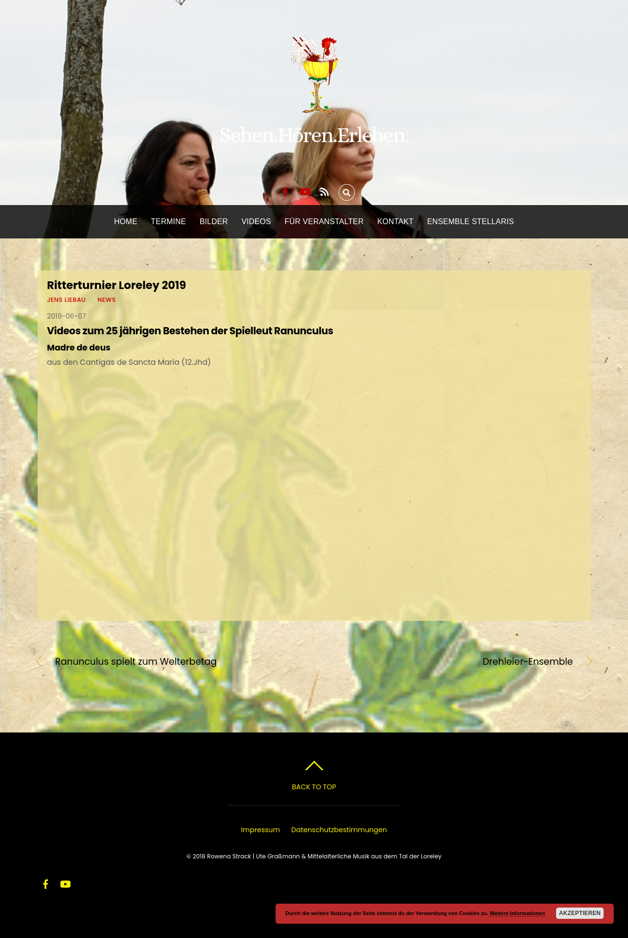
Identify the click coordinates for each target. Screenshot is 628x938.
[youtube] (305, 190)
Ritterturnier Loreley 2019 (116, 285)
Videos (256, 221)
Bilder (214, 221)
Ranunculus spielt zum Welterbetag (136, 662)
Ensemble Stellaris (470, 221)
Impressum (260, 830)
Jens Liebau (66, 300)
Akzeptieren (579, 913)
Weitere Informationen (517, 913)
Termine (168, 221)
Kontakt (395, 221)
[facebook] (285, 190)
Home (125, 221)
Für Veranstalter (324, 221)
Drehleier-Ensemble (451, 662)
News (106, 300)
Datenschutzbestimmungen (339, 830)
